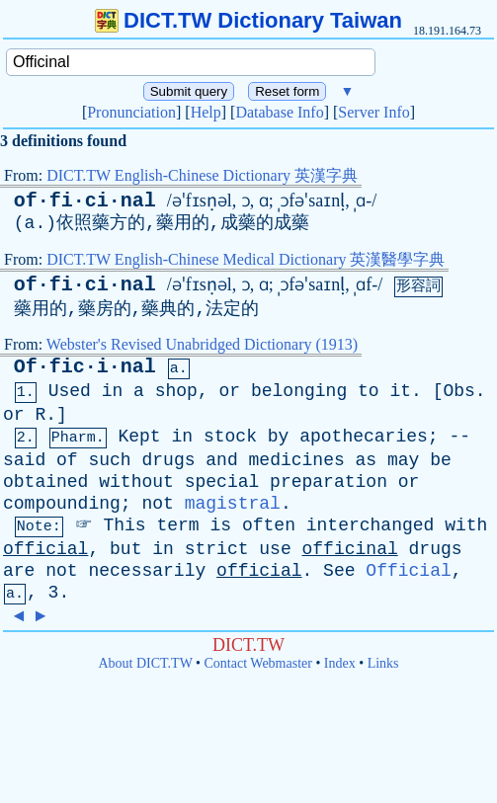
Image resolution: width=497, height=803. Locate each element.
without (136, 482)
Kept (139, 436)
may (403, 460)
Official (408, 571)
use (274, 549)
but (125, 549)
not (157, 504)
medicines (297, 460)
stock (230, 436)
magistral (233, 504)
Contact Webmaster (258, 663)
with (466, 525)
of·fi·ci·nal (85, 201)
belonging (299, 391)
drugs (168, 460)
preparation (328, 482)
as (366, 460)
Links (383, 663)
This (124, 525)
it (400, 391)
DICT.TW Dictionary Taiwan (248, 20)
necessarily (147, 571)
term (177, 525)
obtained (45, 482)
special (222, 482)
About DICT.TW (145, 663)
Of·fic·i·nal (85, 367)
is (221, 525)
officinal (350, 549)
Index (340, 663)
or (230, 391)
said (24, 460)
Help (206, 112)
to (368, 391)
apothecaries (363, 436)
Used (69, 391)
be (441, 460)
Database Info (279, 112)
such (109, 460)
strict (217, 549)
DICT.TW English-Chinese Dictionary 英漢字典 (202, 175)
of (67, 460)
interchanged (370, 525)
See (339, 571)
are (19, 571)
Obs (458, 391)
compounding (62, 504)
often (268, 525)
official (45, 549)
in (113, 391)
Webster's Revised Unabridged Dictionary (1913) (202, 344)
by (279, 436)
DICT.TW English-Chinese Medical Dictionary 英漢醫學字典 (245, 259)
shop (176, 391)
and (221, 460)
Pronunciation (131, 112)
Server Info (373, 112)
